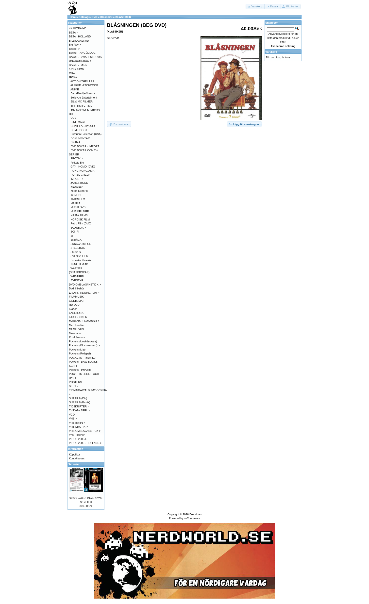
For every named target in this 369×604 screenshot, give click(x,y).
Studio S (75, 252)
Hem (73, 17)
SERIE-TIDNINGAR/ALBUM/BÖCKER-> (88, 390)
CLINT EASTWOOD (82, 125)
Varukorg (271, 51)
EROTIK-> (76, 158)
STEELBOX (77, 247)
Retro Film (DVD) (80, 223)
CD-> (72, 73)
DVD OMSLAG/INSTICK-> (85, 284)
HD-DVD (74, 304)
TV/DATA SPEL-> (79, 410)
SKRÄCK (76, 239)
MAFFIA (75, 203)
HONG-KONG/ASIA (82, 170)
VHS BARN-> (77, 422)
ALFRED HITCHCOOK (84, 85)
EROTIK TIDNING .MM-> (84, 292)
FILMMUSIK (76, 296)
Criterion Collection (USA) (85, 134)
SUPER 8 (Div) (78, 398)
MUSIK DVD (77, 207)
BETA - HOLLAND (80, 36)
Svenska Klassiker (81, 260)
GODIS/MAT (76, 300)
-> (73, 77)
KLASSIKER (123, 17)
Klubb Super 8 (79, 190)
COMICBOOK (78, 130)
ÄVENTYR (76, 280)
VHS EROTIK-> (78, 426)
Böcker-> (74, 48)
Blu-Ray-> (75, 44)
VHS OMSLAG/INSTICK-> (85, 430)
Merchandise (76, 325)
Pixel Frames (77, 337)
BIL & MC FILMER (81, 101)
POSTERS (75, 382)
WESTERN (77, 276)
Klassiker (106, 17)
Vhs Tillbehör (77, 434)
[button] (255, 6)
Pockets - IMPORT (80, 369)
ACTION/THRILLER (82, 81)
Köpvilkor (74, 454)
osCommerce (192, 518)
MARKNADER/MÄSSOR (84, 320)
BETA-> (73, 32)
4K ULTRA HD (77, 28)
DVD (94, 17)
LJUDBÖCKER (78, 317)
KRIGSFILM (77, 199)
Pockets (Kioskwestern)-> (84, 345)
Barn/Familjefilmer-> (82, 93)
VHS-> (73, 418)
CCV (73, 117)
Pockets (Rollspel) (80, 353)
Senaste (73, 464)
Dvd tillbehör (76, 288)
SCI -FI (74, 231)
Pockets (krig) (77, 349)
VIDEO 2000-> (78, 438)
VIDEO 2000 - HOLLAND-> (85, 442)
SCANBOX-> (78, 227)
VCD (72, 414)
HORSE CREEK (80, 174)
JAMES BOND (79, 182)
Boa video (195, 514)
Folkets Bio (77, 162)
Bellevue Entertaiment (83, 97)
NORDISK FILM (80, 219)
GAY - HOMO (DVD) (82, 166)
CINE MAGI (77, 121)
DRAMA (75, 142)
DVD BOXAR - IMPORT (84, 146)
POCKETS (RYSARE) (82, 357)
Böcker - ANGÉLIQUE (82, 52)
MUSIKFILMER (79, 211)
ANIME (74, 89)
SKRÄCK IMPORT (81, 243)
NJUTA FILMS (78, 215)
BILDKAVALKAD (79, 40)
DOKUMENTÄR (80, 138)
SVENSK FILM (79, 255)
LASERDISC (76, 312)
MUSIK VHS (76, 329)
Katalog (83, 17)
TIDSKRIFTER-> (79, 406)
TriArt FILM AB (79, 264)
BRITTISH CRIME (81, 105)
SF (72, 235)
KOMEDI (75, 195)
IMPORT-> (76, 178)
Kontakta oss (77, 458)
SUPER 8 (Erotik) (79, 402)
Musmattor (75, 333)
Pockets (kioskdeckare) (83, 341)
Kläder (73, 308)
